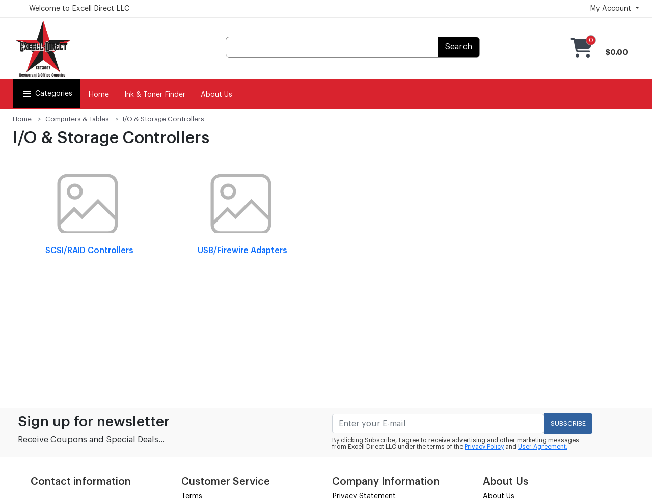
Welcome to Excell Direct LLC (79, 8)
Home (98, 94)
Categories (46, 93)
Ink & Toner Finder (154, 94)
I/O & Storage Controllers (163, 119)
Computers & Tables (77, 119)
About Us (216, 94)
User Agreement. (542, 447)
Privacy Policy (484, 447)
